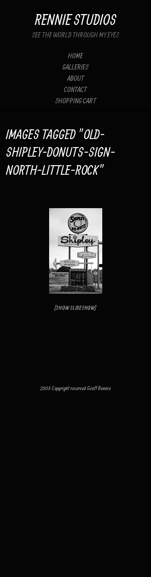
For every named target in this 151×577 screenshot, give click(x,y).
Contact (75, 89)
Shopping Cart (75, 100)
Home (75, 55)
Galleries (75, 67)
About (75, 78)
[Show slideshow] (76, 308)
